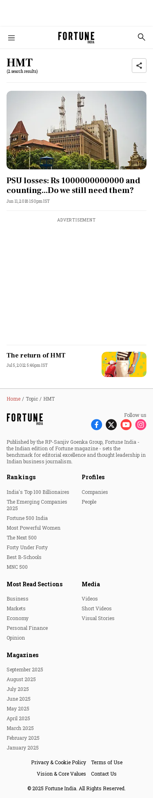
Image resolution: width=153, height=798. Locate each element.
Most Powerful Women (33, 527)
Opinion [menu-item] (16, 637)
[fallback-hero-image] (76, 130)
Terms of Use (106, 762)
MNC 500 (17, 566)
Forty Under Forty (27, 547)
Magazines (22, 655)
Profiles (93, 477)
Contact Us (104, 773)
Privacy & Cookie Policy (58, 762)
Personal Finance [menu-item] (27, 628)
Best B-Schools (24, 557)
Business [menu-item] (18, 598)
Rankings (21, 477)
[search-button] (141, 37)
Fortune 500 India (27, 518)
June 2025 (19, 698)
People (89, 501)
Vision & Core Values (61, 773)
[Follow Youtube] (126, 424)
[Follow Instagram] (140, 424)
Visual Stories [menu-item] (98, 618)
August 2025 (21, 679)
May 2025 (18, 708)
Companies (95, 492)
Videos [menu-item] (90, 598)
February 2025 (23, 737)
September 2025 (25, 669)
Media (91, 584)
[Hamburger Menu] (11, 38)
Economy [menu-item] (18, 618)
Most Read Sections (34, 584)
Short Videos (97, 608)
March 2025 (20, 728)
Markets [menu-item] (16, 608)
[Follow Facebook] (96, 424)
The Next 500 (22, 537)
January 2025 (23, 747)
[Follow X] (111, 424)
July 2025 (18, 689)
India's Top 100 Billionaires (38, 492)
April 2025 (18, 718)
